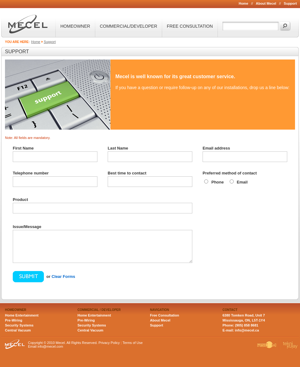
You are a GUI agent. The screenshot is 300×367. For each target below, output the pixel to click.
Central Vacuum (18, 330)
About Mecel (266, 3)
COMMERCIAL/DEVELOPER (128, 26)
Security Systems (19, 325)
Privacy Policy (109, 343)
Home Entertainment (22, 315)
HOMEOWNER (75, 26)
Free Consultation (164, 315)
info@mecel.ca (247, 330)
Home (243, 3)
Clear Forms (63, 276)
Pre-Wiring (13, 320)
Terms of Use (133, 343)
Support (290, 3)
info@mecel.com (50, 346)
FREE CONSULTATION (190, 26)
